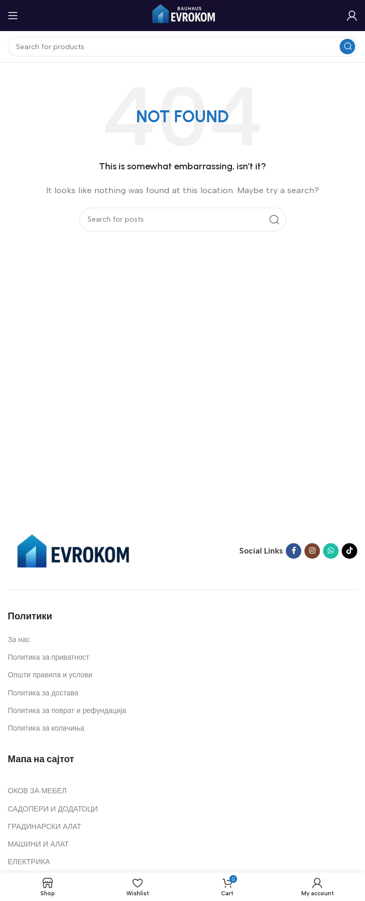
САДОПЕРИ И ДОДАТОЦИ (53, 809)
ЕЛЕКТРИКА (29, 862)
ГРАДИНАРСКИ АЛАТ (44, 826)
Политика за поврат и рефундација (67, 710)
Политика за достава (43, 693)
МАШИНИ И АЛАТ (38, 844)
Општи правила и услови (50, 675)
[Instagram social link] (312, 551)
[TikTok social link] (349, 551)
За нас (19, 639)
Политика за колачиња (46, 728)
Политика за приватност (48, 657)
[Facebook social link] (293, 551)
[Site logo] (182, 15)
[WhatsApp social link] (331, 551)
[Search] (182, 46)
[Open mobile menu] (13, 15)
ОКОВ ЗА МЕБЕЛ (37, 791)
